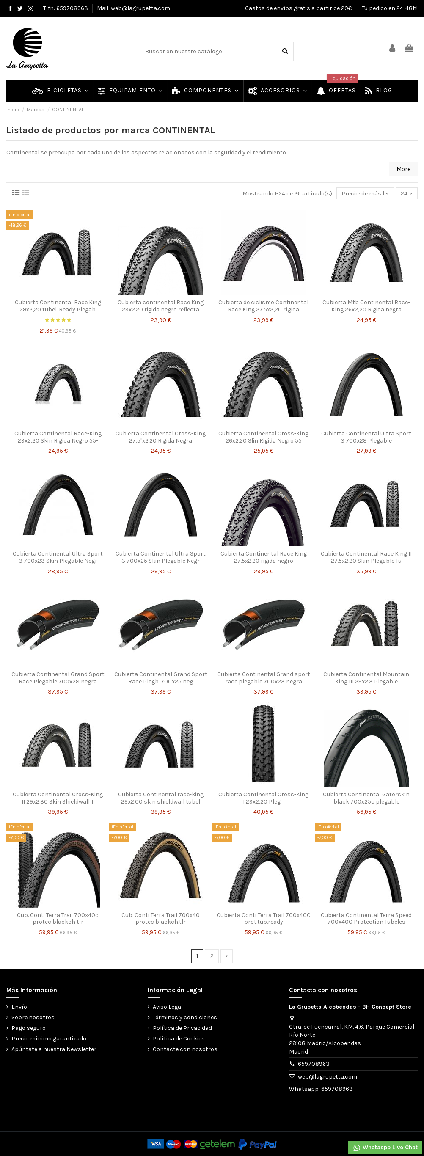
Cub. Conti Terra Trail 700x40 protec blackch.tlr (160, 918)
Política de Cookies (179, 1038)
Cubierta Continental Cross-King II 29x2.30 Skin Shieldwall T (58, 798)
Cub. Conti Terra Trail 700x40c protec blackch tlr (58, 918)
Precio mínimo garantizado (48, 1038)
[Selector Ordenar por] (365, 193)
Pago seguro (28, 1028)
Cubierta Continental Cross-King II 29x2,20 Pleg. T (263, 798)
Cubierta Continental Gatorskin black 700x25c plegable (366, 798)
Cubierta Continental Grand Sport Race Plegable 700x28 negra (58, 678)
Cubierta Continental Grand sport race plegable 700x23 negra (263, 678)
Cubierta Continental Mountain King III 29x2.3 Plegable (366, 678)
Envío (19, 1006)
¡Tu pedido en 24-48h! (389, 8)
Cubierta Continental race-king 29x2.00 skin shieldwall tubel (161, 798)
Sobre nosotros (33, 1017)
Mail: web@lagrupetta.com (133, 8)
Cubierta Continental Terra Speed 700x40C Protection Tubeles (366, 918)
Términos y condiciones (185, 1017)
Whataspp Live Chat (385, 1148)
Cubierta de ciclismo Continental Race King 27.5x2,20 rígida (263, 306)
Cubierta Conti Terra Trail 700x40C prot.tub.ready (264, 918)
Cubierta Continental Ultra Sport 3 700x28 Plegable (366, 437)
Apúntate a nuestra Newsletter (53, 1049)
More (403, 169)
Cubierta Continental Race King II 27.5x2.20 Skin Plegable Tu (366, 557)
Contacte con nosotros (185, 1049)
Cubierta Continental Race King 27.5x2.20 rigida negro (263, 557)
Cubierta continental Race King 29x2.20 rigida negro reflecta (161, 306)
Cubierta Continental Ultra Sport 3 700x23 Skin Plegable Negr (58, 557)
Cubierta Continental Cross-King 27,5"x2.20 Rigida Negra (161, 437)
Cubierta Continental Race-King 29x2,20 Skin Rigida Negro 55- (58, 437)
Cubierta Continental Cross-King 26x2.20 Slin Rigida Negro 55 (263, 437)
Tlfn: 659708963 (66, 8)
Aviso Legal (168, 1006)
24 (407, 193)
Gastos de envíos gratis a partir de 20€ (299, 8)
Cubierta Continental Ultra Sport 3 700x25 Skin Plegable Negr (161, 557)
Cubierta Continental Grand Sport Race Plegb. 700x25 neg (160, 678)
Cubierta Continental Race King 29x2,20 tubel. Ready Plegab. (58, 306)
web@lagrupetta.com (327, 1076)
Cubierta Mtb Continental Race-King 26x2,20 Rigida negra (366, 306)
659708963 (314, 1064)
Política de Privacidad (182, 1028)
